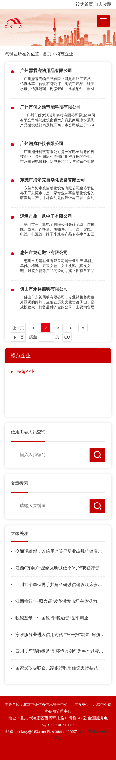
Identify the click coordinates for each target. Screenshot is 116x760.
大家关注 (19, 533)
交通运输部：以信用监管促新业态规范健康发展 (60, 551)
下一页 (18, 337)
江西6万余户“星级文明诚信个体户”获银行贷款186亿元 (60, 568)
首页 (47, 54)
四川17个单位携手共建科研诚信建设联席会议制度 (60, 584)
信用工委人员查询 (28, 432)
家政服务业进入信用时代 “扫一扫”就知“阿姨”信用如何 (60, 634)
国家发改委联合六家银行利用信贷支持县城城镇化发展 (60, 668)
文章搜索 (19, 483)
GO (67, 337)
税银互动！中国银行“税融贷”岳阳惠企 (51, 618)
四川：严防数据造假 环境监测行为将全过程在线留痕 (60, 651)
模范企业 (64, 54)
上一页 (18, 328)
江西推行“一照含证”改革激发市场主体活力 (56, 601)
